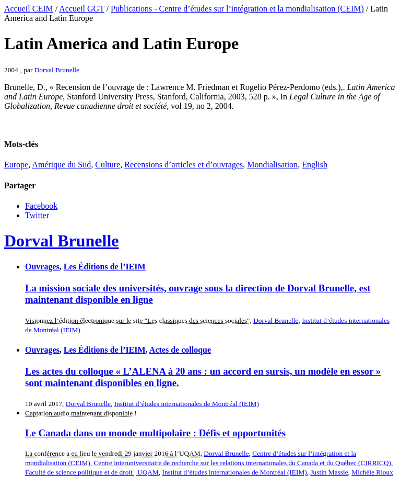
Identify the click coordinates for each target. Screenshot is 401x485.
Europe (16, 164)
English (314, 164)
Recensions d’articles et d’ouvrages (183, 164)
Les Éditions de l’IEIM (105, 266)
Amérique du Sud (61, 164)
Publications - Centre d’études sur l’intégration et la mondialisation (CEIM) (237, 8)
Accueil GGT (81, 8)
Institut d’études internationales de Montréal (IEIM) (186, 404)
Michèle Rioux (372, 472)
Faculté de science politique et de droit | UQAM (92, 472)
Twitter (37, 215)
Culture (107, 164)
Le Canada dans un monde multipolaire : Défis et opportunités (155, 432)
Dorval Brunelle (56, 70)
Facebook (41, 205)
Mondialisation (272, 164)
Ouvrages (42, 266)
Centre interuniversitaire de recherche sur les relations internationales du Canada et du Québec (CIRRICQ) (242, 463)
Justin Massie (329, 472)
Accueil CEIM (28, 8)
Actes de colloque (180, 349)
